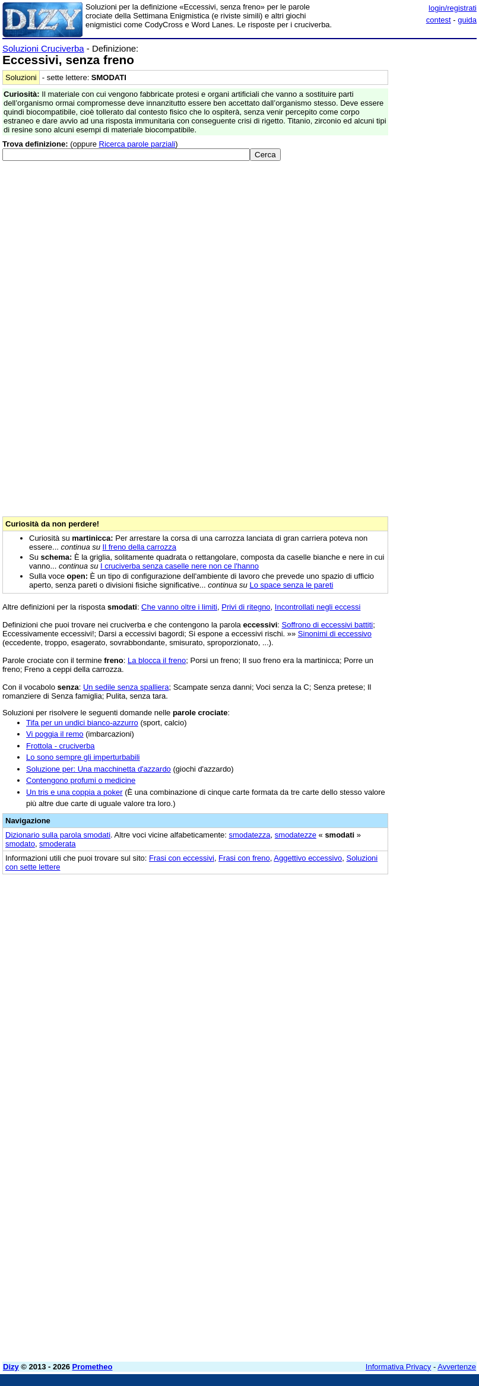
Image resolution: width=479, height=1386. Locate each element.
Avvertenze (456, 1366)
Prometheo (92, 1366)
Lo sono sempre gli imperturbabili (82, 757)
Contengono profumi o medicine (80, 780)
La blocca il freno (157, 660)
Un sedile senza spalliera (126, 687)
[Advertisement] (388, 956)
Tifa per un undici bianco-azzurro (82, 722)
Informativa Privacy (399, 1366)
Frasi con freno (244, 858)
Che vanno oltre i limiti (179, 606)
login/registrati (453, 8)
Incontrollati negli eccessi (318, 606)
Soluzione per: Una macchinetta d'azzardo (98, 769)
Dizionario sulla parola (57, 834)
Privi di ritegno (245, 606)
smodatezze (295, 834)
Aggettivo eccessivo (308, 858)
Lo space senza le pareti (291, 585)
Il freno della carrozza (139, 547)
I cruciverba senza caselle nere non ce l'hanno (179, 566)
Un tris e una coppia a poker (74, 792)
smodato (20, 843)
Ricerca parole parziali (137, 143)
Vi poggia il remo (55, 734)
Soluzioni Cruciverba (43, 48)
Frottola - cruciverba (60, 745)
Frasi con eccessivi (181, 858)
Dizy (11, 1366)
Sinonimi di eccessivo (335, 633)
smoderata (57, 843)
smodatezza (249, 834)
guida (467, 19)
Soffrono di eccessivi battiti (327, 624)
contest (438, 19)
